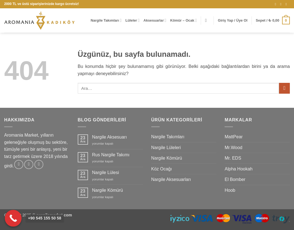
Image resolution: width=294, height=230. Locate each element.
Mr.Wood (233, 147)
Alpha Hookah (239, 169)
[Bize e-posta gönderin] (281, 4)
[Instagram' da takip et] (276, 4)
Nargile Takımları (106, 20)
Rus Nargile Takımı (111, 154)
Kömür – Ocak (183, 20)
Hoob (230, 190)
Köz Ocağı (161, 169)
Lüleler (132, 20)
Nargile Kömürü (107, 190)
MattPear (234, 136)
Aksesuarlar (155, 20)
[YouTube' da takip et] (287, 4)
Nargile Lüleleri (166, 147)
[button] (207, 20)
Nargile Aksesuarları (171, 179)
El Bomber (235, 179)
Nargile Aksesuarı (109, 137)
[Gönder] (284, 88)
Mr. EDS (233, 158)
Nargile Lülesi (105, 172)
